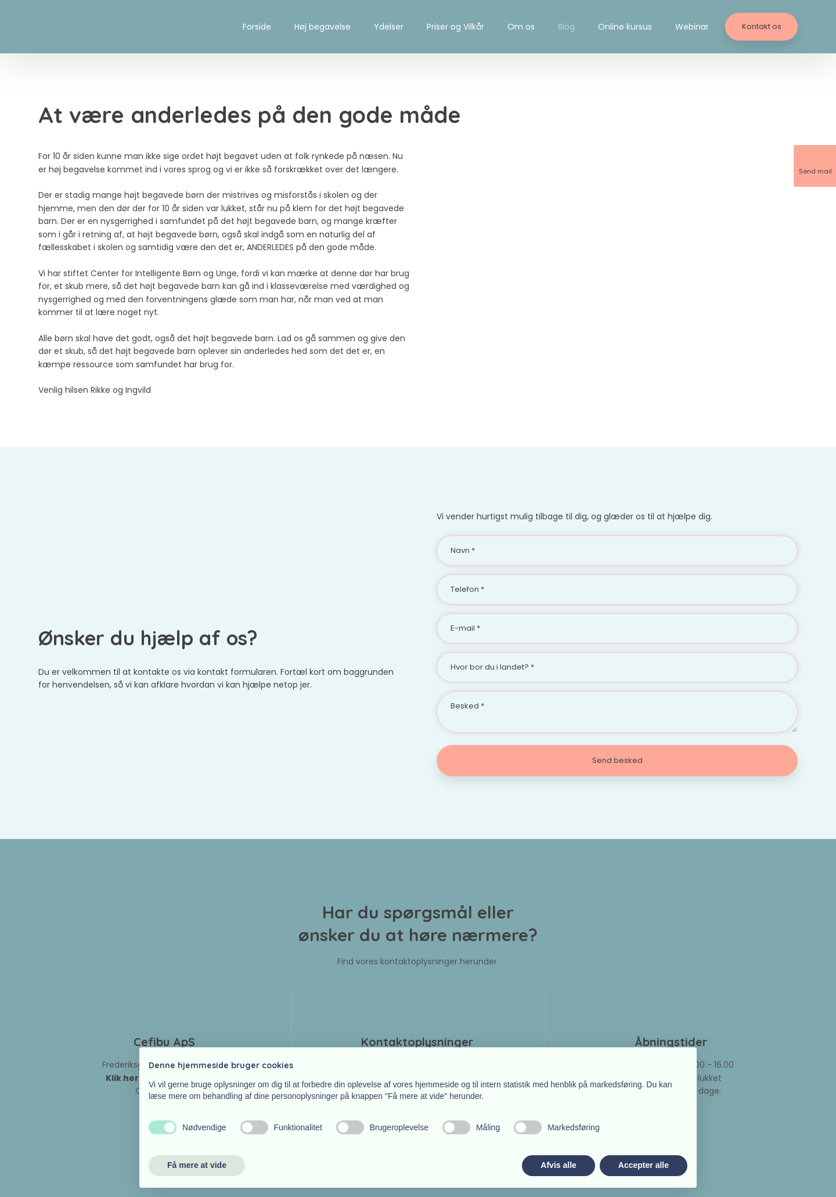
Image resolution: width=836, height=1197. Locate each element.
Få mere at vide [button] (196, 1165)
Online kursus (625, 26)
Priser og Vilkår (455, 26)
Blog (566, 26)
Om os (521, 26)
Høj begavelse (322, 26)
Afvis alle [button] (558, 1165)
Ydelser (388, 26)
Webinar (692, 26)
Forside (257, 26)
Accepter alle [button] (643, 1165)
